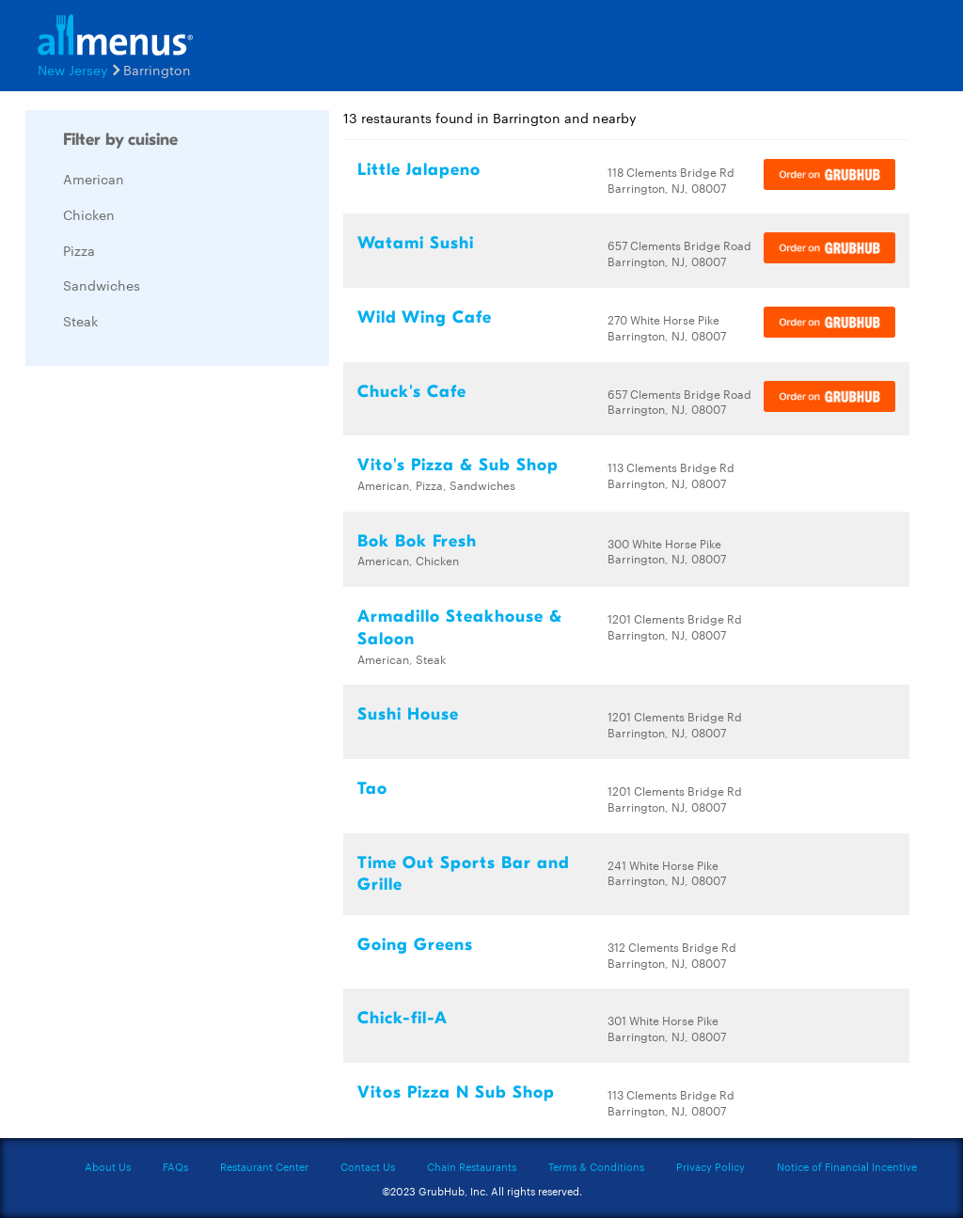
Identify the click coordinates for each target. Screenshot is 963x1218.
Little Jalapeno (419, 170)
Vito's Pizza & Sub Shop (458, 465)
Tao (372, 789)
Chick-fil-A (402, 1018)
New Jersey (73, 69)
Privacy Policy (710, 1166)
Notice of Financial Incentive (847, 1166)
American (93, 178)
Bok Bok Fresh (417, 541)
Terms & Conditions (596, 1166)
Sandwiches (101, 285)
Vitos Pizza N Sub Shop (456, 1092)
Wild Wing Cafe (424, 317)
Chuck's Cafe (411, 392)
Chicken (89, 214)
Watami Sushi (415, 243)
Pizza (79, 250)
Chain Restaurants (471, 1166)
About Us (108, 1166)
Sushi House (408, 714)
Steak (80, 320)
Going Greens (415, 945)
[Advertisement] (166, 662)
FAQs (175, 1166)
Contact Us (367, 1166)
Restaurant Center (264, 1166)
